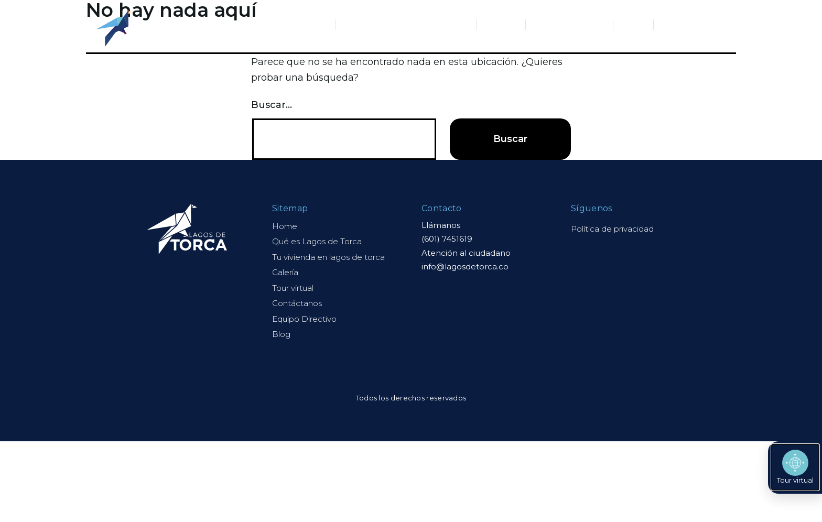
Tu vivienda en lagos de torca (328, 257)
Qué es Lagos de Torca (279, 24)
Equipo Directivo (569, 24)
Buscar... (271, 105)
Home (284, 226)
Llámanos (440, 225)
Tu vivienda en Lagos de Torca (406, 24)
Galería (501, 24)
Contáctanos (689, 24)
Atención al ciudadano (466, 253)
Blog (633, 24)
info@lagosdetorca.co (465, 266)
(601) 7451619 (446, 239)
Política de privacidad (612, 229)
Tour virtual (292, 288)
